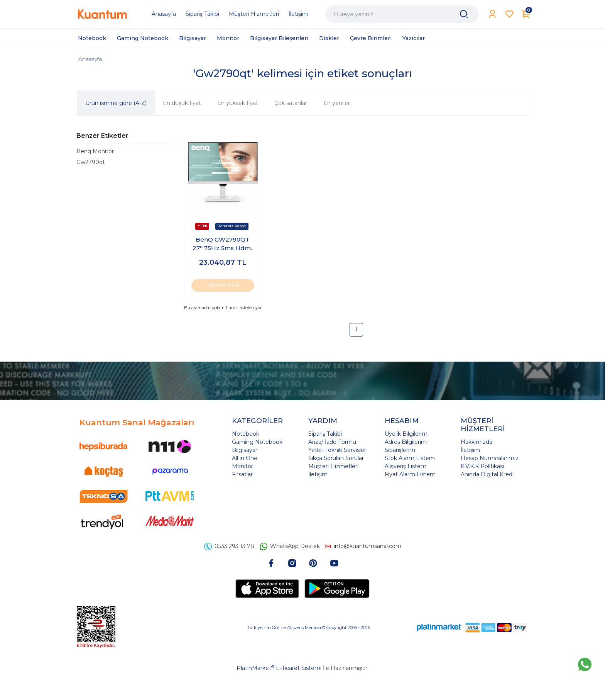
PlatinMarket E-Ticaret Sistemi (279, 668)
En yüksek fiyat (237, 103)
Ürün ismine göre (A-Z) (116, 103)
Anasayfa (90, 59)
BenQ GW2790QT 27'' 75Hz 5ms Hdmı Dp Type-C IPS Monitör (223, 244)
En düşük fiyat (182, 103)
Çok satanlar (290, 103)
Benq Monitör (95, 151)
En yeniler (336, 103)
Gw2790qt (90, 162)
